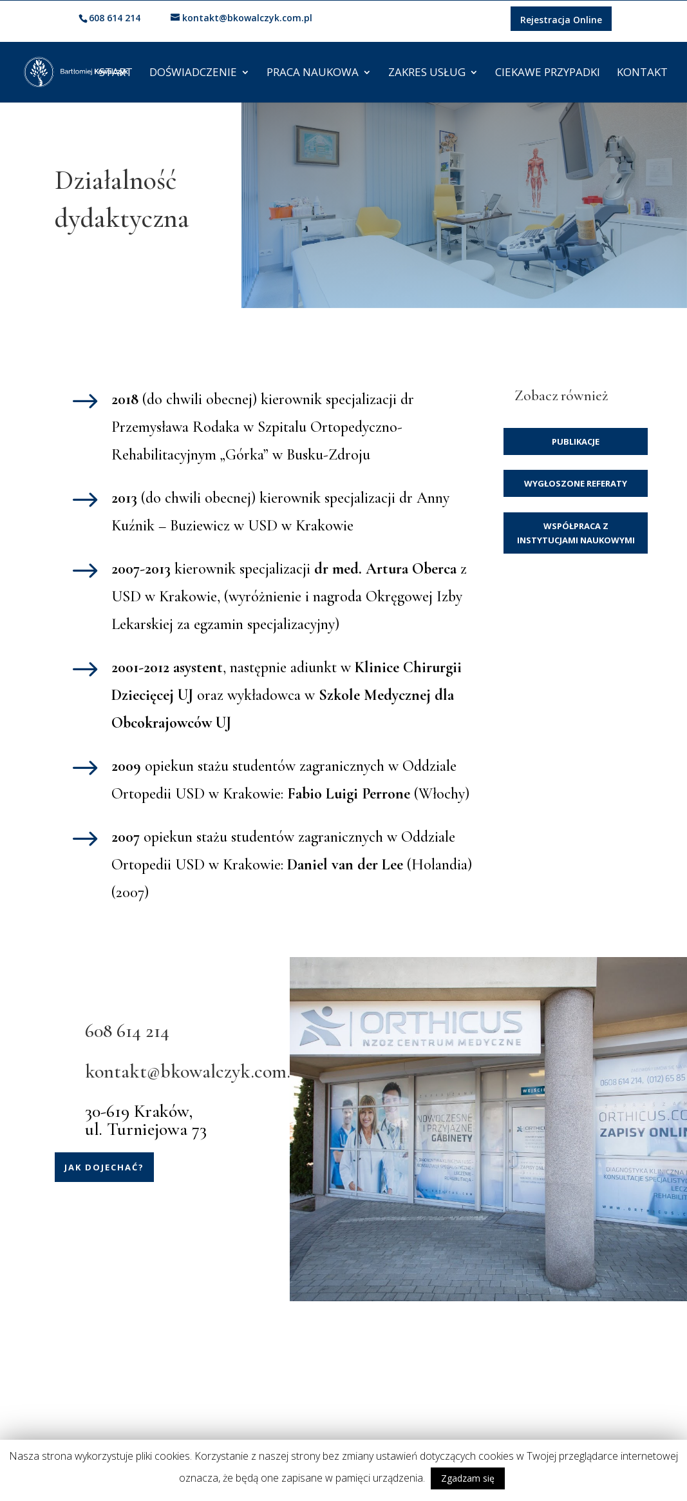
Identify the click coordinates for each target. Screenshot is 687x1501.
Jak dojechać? (104, 1167)
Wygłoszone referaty (575, 483)
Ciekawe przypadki (547, 73)
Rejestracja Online (561, 20)
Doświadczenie (193, 73)
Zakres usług (427, 73)
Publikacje (575, 441)
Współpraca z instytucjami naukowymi (576, 533)
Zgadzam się (467, 1478)
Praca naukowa (313, 73)
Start (116, 73)
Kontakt (642, 73)
